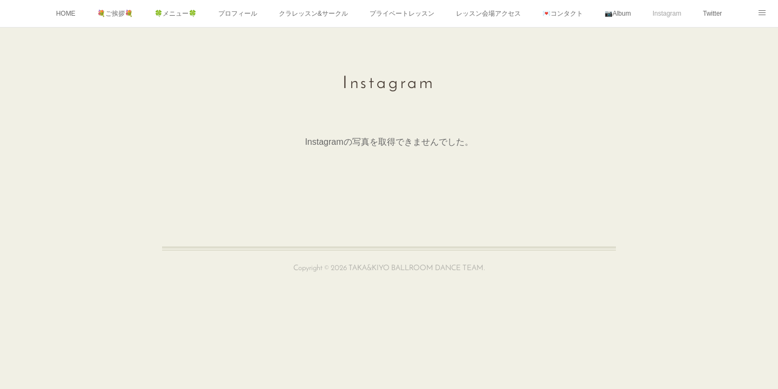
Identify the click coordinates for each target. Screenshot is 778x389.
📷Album (618, 13)
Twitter (712, 13)
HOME (66, 13)
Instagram (667, 13)
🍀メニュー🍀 (176, 13)
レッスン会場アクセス (488, 13)
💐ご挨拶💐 (115, 13)
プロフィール (237, 13)
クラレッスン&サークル (313, 13)
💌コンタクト (562, 13)
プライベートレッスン (402, 13)
